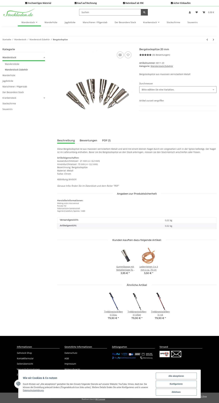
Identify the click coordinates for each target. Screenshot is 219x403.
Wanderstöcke (12, 64)
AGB (66, 358)
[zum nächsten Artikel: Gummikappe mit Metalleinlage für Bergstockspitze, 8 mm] (213, 39)
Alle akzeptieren (175, 376)
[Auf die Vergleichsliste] (120, 55)
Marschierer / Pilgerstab (14, 86)
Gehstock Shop (24, 352)
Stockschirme (9, 103)
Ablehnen (175, 392)
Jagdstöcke (7, 80)
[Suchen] (110, 12)
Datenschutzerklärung (33, 390)
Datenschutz (70, 352)
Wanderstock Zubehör (162, 66)
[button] (189, 12)
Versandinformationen (28, 369)
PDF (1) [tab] (106, 140)
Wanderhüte (8, 75)
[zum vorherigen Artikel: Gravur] (207, 39)
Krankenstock (9, 97)
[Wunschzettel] (196, 12)
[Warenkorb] (208, 12)
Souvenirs (7, 109)
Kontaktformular (25, 358)
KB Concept (100, 399)
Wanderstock (9, 57)
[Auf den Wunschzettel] (128, 55)
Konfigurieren (175, 384)
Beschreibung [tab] (66, 140)
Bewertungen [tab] (88, 140)
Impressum (70, 363)
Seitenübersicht (25, 363)
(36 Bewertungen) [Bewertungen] (154, 54)
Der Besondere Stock (13, 92)
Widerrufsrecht (72, 369)
